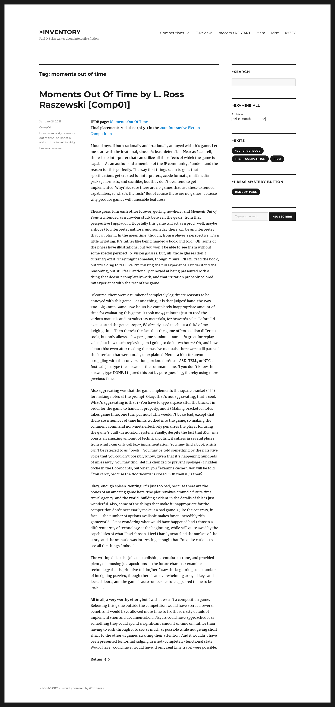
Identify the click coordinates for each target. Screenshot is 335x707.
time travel (56, 142)
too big (70, 142)
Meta (260, 33)
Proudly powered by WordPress (83, 688)
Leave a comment (52, 148)
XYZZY (290, 33)
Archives (238, 114)
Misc (275, 33)
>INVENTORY (60, 32)
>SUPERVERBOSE (247, 150)
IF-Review (203, 33)
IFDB (277, 158)
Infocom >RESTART (234, 33)
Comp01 (45, 127)
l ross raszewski (49, 133)
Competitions (172, 33)
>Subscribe (282, 216)
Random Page (246, 191)
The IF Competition (250, 158)
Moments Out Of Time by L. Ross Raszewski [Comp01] (111, 99)
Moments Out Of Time (129, 122)
